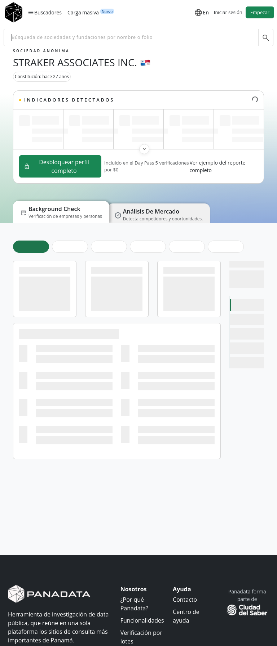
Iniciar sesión (228, 12)
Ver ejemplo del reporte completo (218, 166)
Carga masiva (83, 12)
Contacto (185, 600)
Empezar (259, 12)
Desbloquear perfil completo (56, 166)
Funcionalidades (142, 620)
